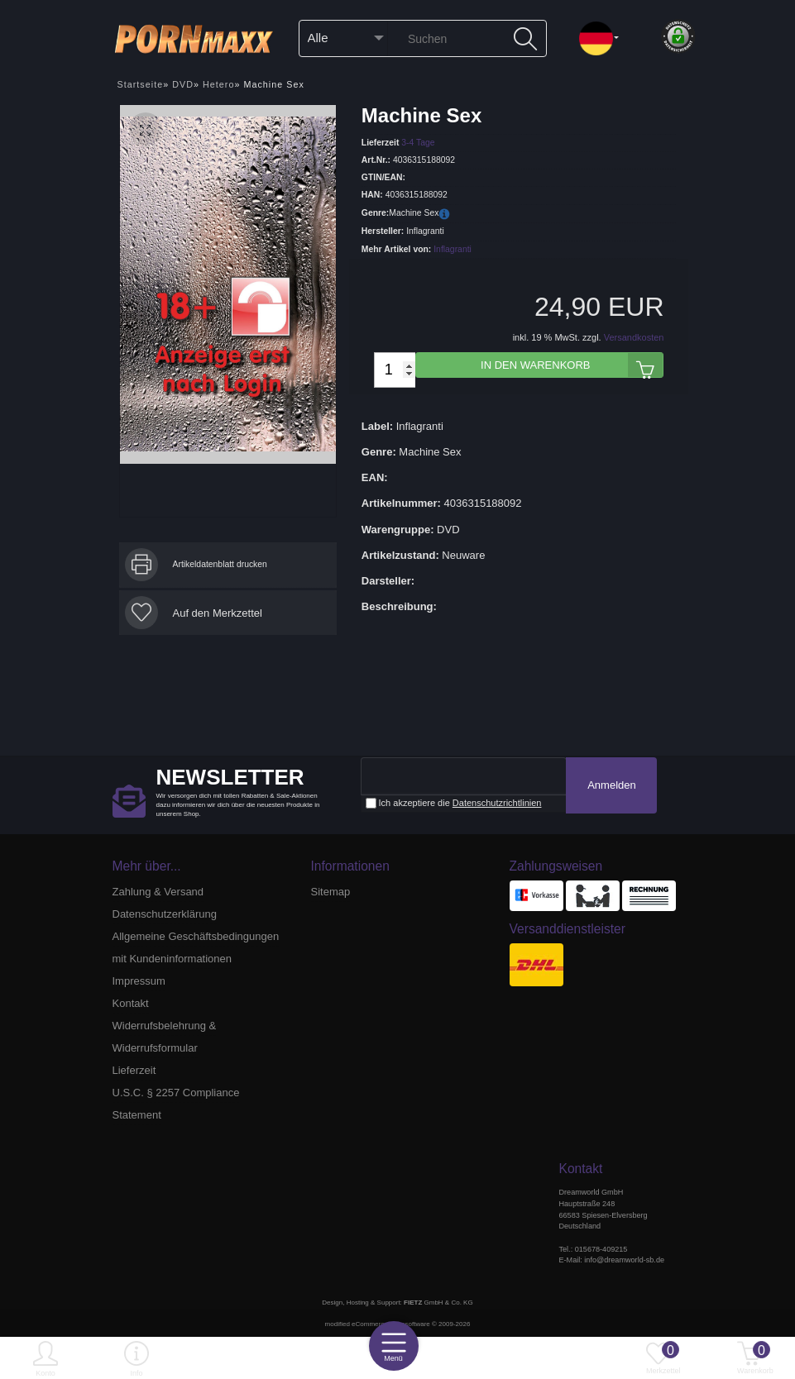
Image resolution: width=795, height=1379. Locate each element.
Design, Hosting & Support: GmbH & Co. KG (397, 1302)
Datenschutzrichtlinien (497, 803)
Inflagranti (452, 249)
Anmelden (611, 785)
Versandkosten (634, 337)
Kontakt (131, 1003)
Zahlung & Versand (158, 891)
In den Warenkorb (572, 365)
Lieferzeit (134, 1070)
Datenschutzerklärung (165, 914)
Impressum (139, 981)
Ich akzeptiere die (454, 803)
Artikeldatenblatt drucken (220, 564)
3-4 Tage (417, 141)
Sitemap (331, 891)
